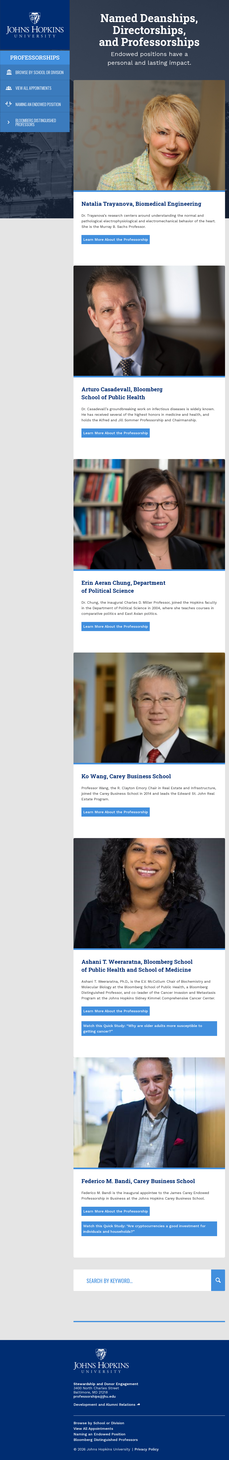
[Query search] (218, 1280)
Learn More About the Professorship (115, 239)
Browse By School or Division (39, 72)
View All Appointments (33, 88)
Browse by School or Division (98, 1423)
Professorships (35, 57)
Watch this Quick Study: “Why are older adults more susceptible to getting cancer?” (142, 1028)
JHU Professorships (34, 15)
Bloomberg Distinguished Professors (35, 122)
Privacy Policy (146, 1449)
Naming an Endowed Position (38, 104)
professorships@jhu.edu (94, 1396)
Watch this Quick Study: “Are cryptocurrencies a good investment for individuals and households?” (144, 1229)
